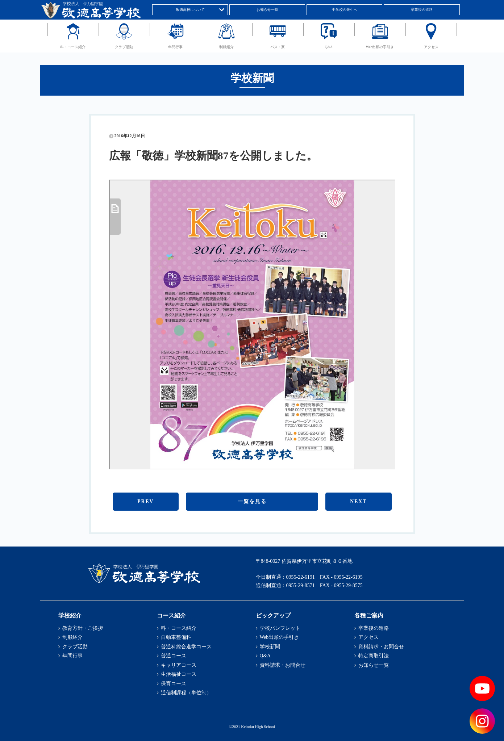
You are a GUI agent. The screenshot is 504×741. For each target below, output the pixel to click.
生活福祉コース (178, 674)
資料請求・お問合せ (282, 665)
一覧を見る (252, 501)
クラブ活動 (124, 47)
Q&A (329, 47)
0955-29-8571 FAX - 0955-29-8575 (324, 585)
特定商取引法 (373, 655)
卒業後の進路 (422, 10)
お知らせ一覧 (267, 10)
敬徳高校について (190, 10)
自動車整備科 (176, 637)
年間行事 (175, 47)
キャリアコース (178, 665)
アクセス (431, 47)
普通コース (173, 655)
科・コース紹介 (73, 47)
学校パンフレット (280, 628)
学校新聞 (270, 646)
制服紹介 (226, 47)
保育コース (173, 683)
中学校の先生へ (344, 10)
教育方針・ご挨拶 (82, 628)
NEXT (358, 501)
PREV (145, 501)
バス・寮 (277, 47)
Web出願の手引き (380, 47)
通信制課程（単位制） (186, 692)
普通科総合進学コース (186, 646)
